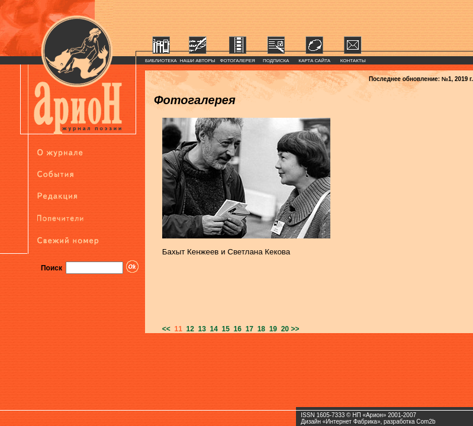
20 (283, 329)
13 (200, 329)
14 (212, 329)
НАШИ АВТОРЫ (197, 60)
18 (259, 329)
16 (236, 329)
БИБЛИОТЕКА (161, 60)
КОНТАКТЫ (353, 60)
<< (166, 329)
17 (247, 329)
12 (188, 329)
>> (295, 329)
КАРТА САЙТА (314, 60)
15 (224, 329)
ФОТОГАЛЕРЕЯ (237, 60)
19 (271, 329)
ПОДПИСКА (276, 60)
